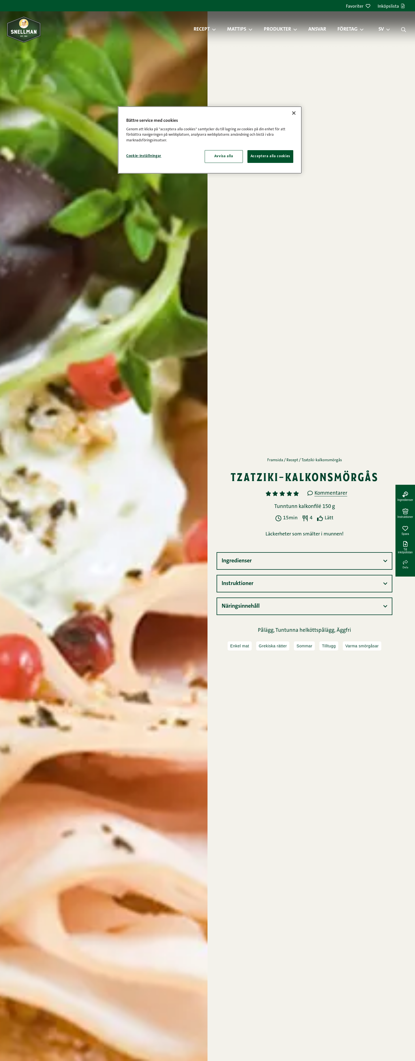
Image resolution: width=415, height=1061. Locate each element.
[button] (217, 29)
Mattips (236, 29)
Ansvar (317, 29)
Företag (347, 29)
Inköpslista (391, 6)
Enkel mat (239, 646)
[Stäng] (294, 113)
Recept (202, 29)
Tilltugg (329, 646)
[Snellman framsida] (24, 29)
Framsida (275, 460)
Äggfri (344, 630)
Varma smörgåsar (362, 646)
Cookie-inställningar (143, 156)
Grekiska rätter (273, 646)
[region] (210, 140)
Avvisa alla (223, 156)
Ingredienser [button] (237, 561)
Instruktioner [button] (237, 583)
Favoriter (358, 6)
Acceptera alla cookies (270, 156)
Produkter (277, 29)
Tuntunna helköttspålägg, (306, 630)
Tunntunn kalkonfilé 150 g (304, 506)
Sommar (304, 646)
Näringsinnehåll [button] (241, 606)
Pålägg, (266, 630)
